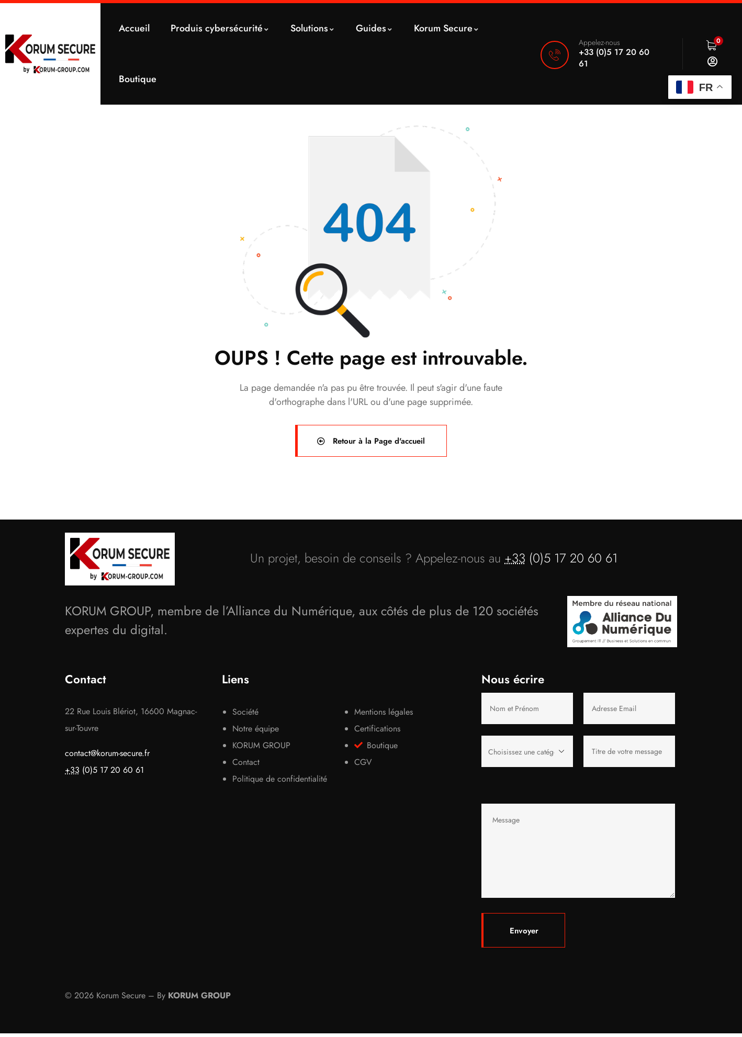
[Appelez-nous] (555, 55)
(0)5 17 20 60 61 (560, 561)
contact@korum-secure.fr (107, 757)
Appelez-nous (599, 42)
